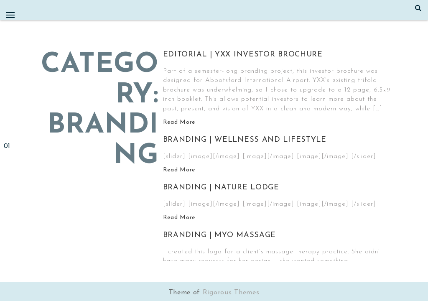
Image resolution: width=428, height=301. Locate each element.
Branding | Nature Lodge (221, 187)
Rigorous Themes (231, 292)
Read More (179, 122)
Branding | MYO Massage (219, 235)
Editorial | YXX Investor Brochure (243, 55)
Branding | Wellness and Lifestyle (244, 140)
